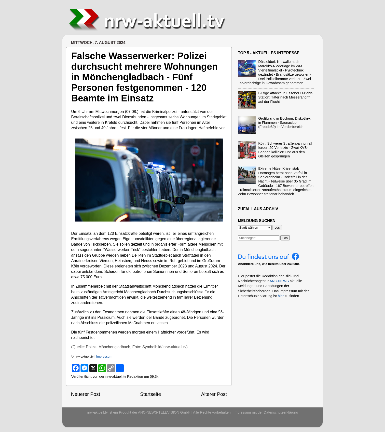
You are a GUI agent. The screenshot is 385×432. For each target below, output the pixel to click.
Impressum (104, 356)
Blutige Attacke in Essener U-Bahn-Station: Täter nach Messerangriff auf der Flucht (286, 97)
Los (285, 238)
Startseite (150, 394)
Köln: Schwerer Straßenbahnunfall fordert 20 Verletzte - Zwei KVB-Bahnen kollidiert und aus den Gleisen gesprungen (285, 149)
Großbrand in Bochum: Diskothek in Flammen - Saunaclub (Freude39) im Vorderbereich (284, 122)
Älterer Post (214, 394)
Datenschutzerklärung (281, 412)
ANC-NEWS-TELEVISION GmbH (164, 412)
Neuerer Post (85, 394)
